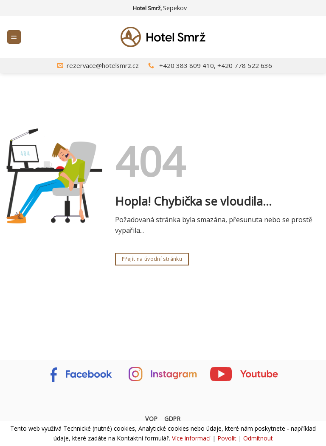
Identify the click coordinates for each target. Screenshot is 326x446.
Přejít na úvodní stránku (152, 259)
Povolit (226, 438)
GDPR (172, 419)
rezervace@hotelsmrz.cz (103, 65)
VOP (151, 419)
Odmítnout (258, 438)
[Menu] (14, 37)
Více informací (191, 438)
